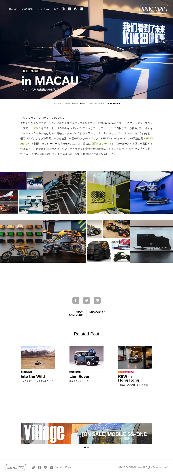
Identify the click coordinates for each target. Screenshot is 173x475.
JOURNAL (27, 9)
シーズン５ (34, 128)
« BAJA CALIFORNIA (76, 313)
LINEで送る (97, 300)
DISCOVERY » (97, 311)
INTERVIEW (43, 9)
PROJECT (13, 9)
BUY (55, 9)
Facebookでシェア (75, 300)
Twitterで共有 (86, 300)
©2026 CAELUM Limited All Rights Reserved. (141, 467)
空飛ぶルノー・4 (101, 143)
